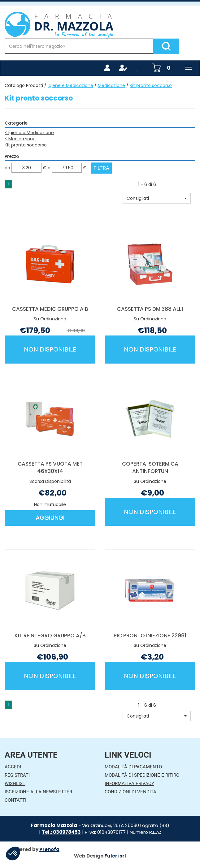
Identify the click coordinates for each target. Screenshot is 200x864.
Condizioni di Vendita (130, 792)
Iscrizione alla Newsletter (38, 792)
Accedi (13, 767)
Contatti (15, 800)
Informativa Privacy (129, 783)
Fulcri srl (115, 856)
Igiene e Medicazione (70, 85)
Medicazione (111, 85)
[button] (157, 198)
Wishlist (15, 783)
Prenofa (49, 849)
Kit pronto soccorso (26, 145)
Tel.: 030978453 (61, 832)
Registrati (17, 775)
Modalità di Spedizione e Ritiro (142, 775)
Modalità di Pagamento (133, 767)
